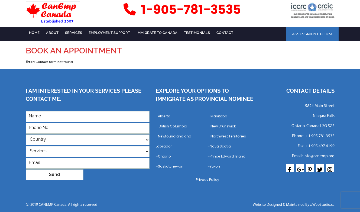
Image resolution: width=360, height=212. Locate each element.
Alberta (164, 116)
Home (34, 33)
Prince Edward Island (227, 156)
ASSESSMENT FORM (312, 33)
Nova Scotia (220, 146)
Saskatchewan (170, 166)
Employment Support (109, 33)
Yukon (215, 166)
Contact (224, 33)
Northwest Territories (228, 136)
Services (73, 33)
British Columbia (173, 126)
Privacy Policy (207, 179)
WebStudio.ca (323, 205)
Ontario (164, 156)
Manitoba (218, 116)
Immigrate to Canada (157, 33)
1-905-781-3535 (181, 10)
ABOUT (52, 33)
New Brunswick (223, 126)
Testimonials (197, 33)
